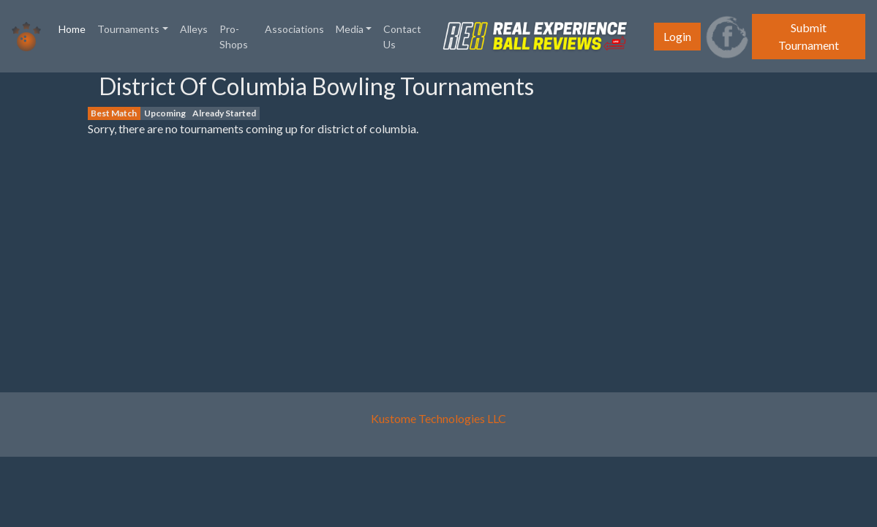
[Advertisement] (51, 292)
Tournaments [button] (128, 29)
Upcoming (165, 113)
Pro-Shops (233, 37)
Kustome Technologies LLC (438, 418)
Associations (294, 29)
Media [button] (350, 29)
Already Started (224, 113)
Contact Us (402, 37)
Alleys (194, 29)
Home (75, 27)
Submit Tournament (808, 36)
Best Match (114, 113)
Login (677, 36)
